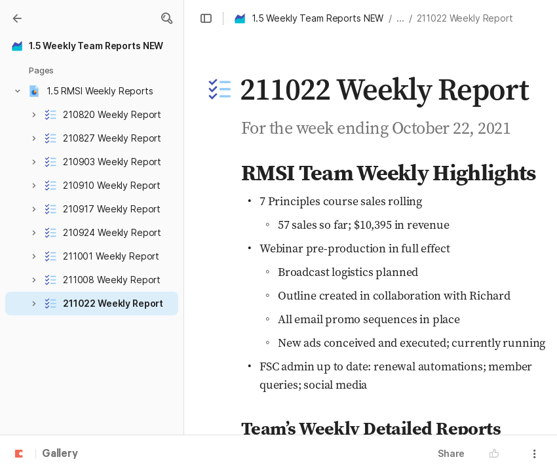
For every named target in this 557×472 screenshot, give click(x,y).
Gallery (60, 454)
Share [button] (451, 453)
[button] (166, 18)
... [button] (400, 18)
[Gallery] (17, 18)
